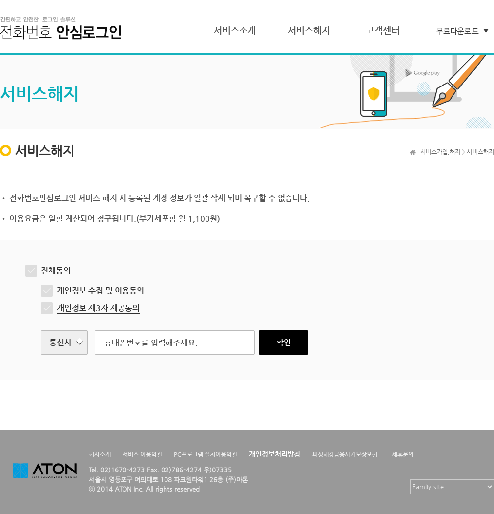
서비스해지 (309, 30)
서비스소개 (235, 30)
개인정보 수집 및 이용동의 (100, 290)
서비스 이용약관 (142, 454)
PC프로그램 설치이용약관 (205, 454)
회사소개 (100, 454)
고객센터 (383, 30)
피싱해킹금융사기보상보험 (344, 454)
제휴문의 (402, 454)
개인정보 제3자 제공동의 (98, 308)
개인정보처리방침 (274, 454)
